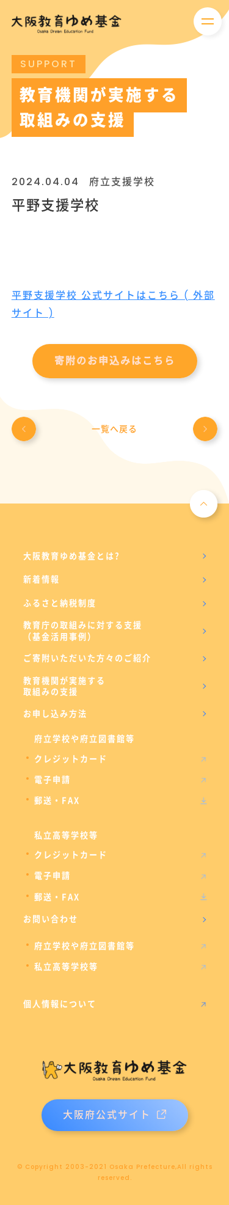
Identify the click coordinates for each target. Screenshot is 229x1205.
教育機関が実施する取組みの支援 (64, 686)
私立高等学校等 (66, 966)
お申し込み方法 (55, 713)
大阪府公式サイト (114, 1115)
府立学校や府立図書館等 (84, 946)
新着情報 (41, 579)
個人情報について (59, 1004)
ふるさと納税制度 (59, 603)
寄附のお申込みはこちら (114, 361)
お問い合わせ (50, 919)
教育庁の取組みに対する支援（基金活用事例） (82, 630)
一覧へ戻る (114, 429)
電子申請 (52, 779)
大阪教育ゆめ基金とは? (71, 556)
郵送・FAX (57, 800)
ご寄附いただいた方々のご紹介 (87, 658)
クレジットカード (70, 759)
